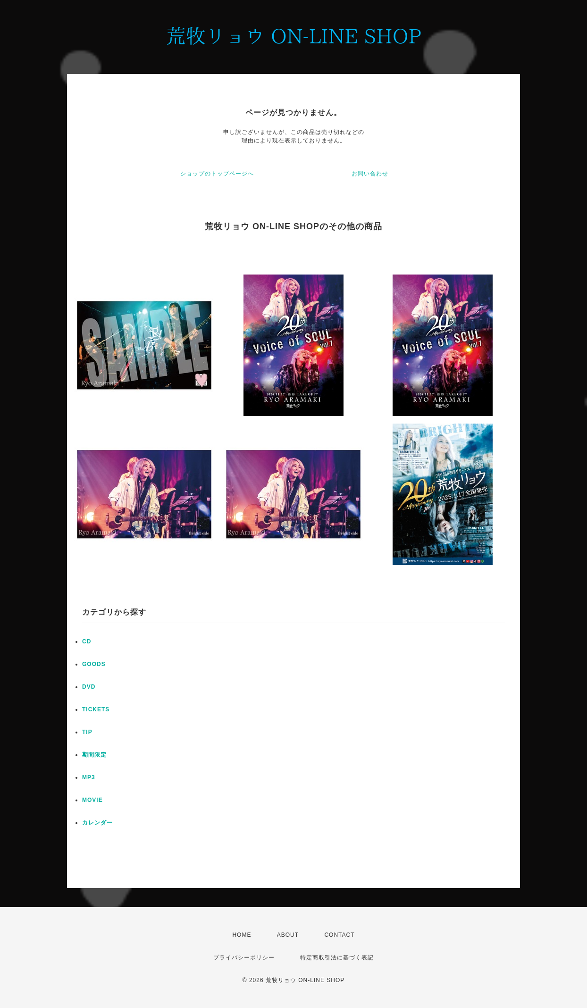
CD (86, 641)
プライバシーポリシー (244, 957)
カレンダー (97, 822)
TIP (87, 732)
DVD (88, 686)
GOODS (94, 664)
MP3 (88, 777)
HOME (241, 935)
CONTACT (339, 935)
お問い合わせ (370, 173)
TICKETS (95, 709)
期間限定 (94, 754)
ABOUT (288, 935)
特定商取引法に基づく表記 (337, 957)
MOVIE (92, 800)
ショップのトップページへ (217, 173)
